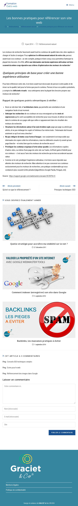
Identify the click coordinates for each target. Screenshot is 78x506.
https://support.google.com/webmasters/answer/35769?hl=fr (32, 176)
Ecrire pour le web (13, 368)
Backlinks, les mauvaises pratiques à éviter (39, 341)
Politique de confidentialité (16, 490)
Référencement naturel (47, 44)
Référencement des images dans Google (22, 373)
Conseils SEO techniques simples (19, 362)
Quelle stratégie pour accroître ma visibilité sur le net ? (39, 244)
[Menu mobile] (70, 5)
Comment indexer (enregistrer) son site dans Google (39, 292)
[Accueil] (6, 27)
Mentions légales (12, 485)
